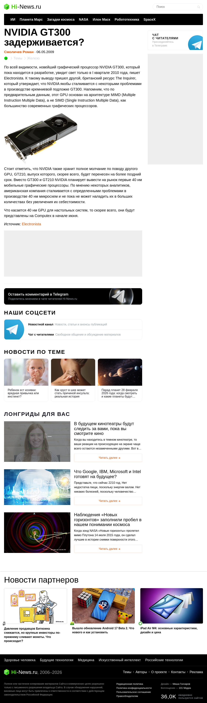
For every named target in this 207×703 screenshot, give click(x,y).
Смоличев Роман (19, 52)
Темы (127, 672)
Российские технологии (164, 660)
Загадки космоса (61, 19)
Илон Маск (101, 19)
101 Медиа (185, 688)
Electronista (31, 224)
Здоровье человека (20, 660)
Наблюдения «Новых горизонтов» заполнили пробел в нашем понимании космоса (108, 519)
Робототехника (127, 19)
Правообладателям (127, 696)
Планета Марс (31, 19)
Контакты (178, 672)
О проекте (159, 672)
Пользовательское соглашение (133, 692)
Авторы (141, 672)
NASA (83, 19)
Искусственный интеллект (120, 660)
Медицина (86, 660)
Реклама (196, 672)
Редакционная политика (129, 684)
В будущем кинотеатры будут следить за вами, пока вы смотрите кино (104, 428)
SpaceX (149, 19)
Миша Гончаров (181, 684)
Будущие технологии (56, 660)
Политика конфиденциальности (134, 688)
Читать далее (110, 458)
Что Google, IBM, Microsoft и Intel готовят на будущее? (107, 474)
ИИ (12, 19)
